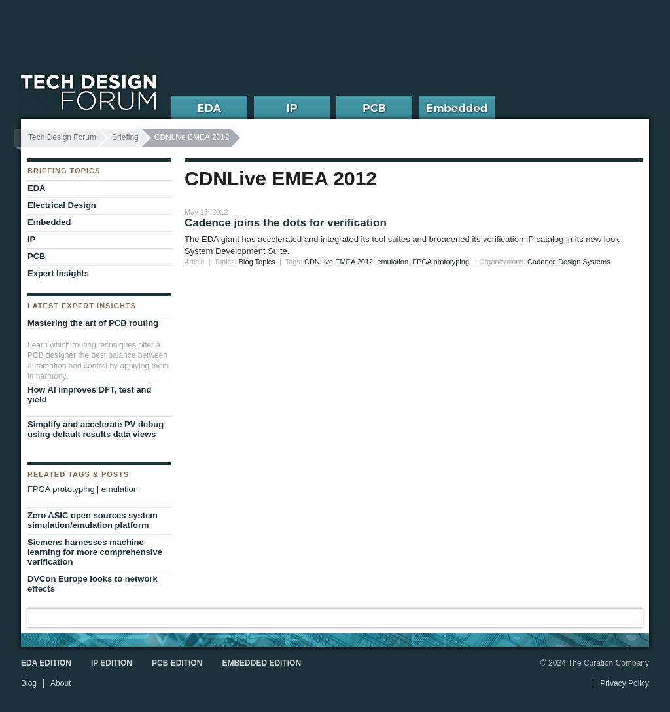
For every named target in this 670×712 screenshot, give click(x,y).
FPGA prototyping (440, 262)
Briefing (125, 137)
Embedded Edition (261, 663)
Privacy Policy (624, 683)
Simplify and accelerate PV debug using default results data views (95, 429)
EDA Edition (46, 663)
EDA (36, 188)
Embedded (49, 222)
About (60, 683)
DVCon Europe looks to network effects (92, 584)
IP (31, 239)
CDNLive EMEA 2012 (338, 262)
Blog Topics (257, 262)
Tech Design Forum (62, 137)
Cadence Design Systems (568, 262)
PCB (36, 256)
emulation (392, 262)
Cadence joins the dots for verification (286, 223)
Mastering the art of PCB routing (92, 323)
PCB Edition (177, 663)
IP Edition (111, 663)
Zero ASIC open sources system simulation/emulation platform (92, 520)
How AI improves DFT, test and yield (89, 394)
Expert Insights (58, 273)
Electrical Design (61, 205)
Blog (29, 683)
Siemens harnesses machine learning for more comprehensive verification (94, 552)
